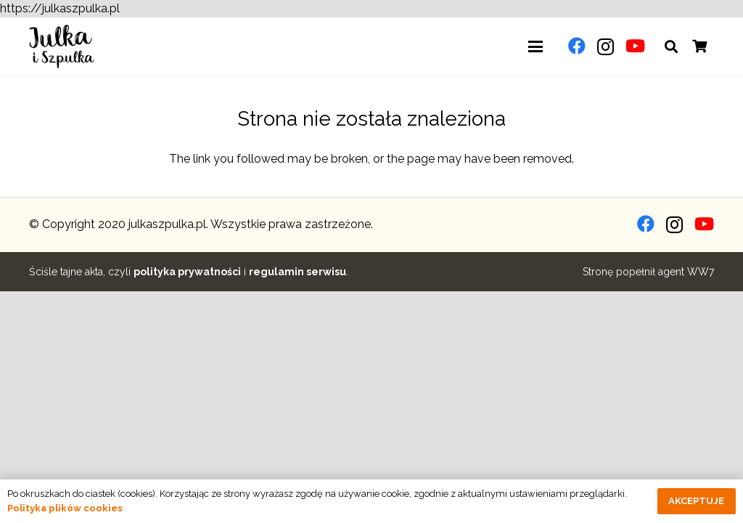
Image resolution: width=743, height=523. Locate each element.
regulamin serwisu (297, 271)
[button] (535, 46)
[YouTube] (635, 45)
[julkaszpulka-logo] (61, 46)
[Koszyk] (699, 46)
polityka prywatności (187, 271)
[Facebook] (577, 45)
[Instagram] (605, 46)
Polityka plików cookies (65, 508)
